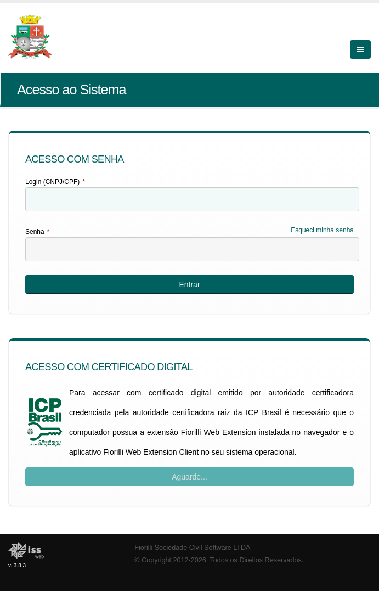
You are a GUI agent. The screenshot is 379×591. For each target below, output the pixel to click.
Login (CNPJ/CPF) (55, 182)
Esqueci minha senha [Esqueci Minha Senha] (322, 230)
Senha (37, 232)
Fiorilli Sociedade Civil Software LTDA (192, 547)
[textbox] (192, 199)
